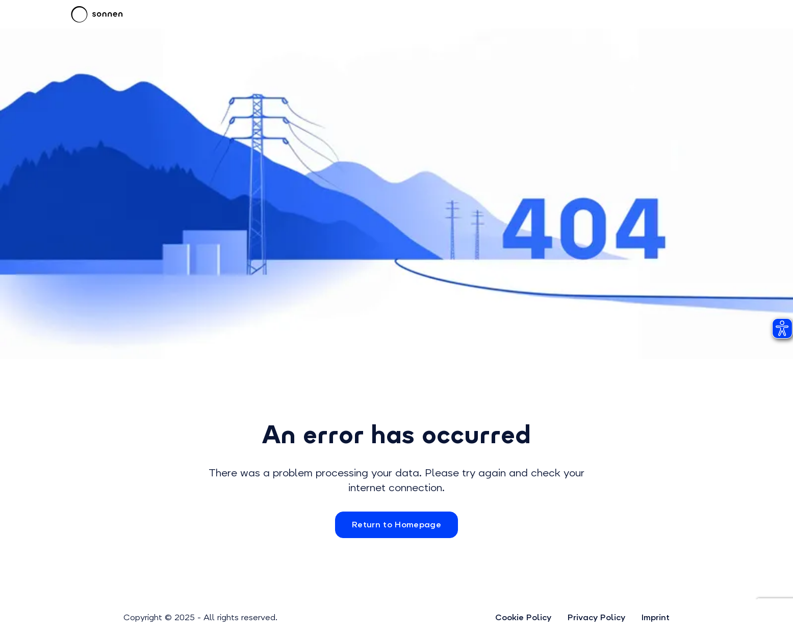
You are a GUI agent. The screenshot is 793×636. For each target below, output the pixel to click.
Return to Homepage (396, 524)
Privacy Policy (596, 617)
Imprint (656, 617)
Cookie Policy (523, 617)
